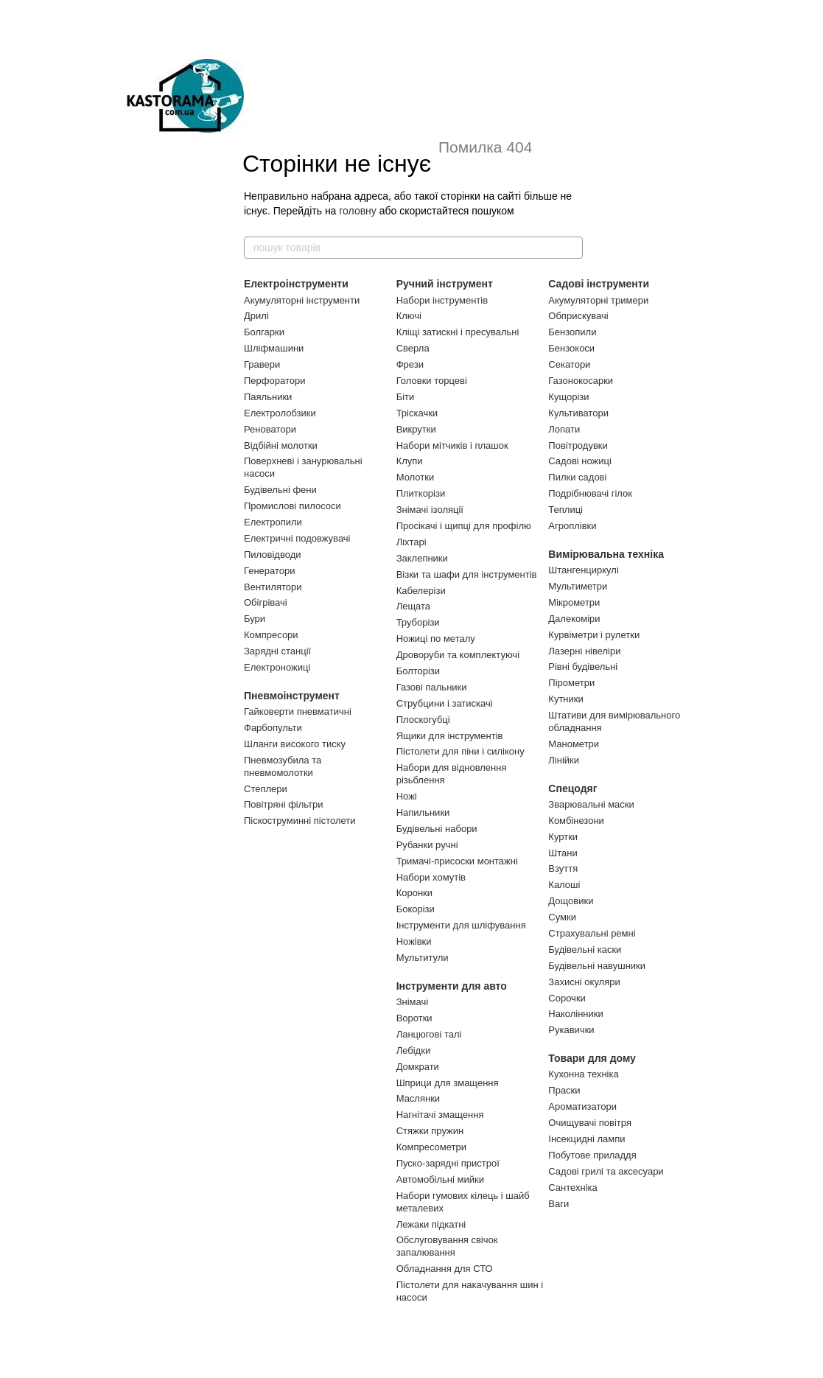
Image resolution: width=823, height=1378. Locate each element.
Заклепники (422, 558)
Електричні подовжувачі (297, 538)
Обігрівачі (265, 602)
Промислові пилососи (292, 505)
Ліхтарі (411, 542)
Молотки (415, 477)
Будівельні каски (584, 949)
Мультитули (422, 957)
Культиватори (578, 413)
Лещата (413, 606)
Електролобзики (280, 413)
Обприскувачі (578, 315)
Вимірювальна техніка (606, 554)
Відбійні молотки (281, 445)
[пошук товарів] (571, 248)
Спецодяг (572, 788)
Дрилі (256, 315)
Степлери (265, 788)
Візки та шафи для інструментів (466, 574)
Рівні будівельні (582, 666)
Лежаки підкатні (431, 1224)
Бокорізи (415, 908)
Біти (405, 396)
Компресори (271, 634)
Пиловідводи (272, 554)
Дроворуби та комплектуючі (457, 654)
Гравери (262, 364)
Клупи (409, 460)
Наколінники (575, 1013)
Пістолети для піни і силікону (460, 751)
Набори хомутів (431, 877)
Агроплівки (572, 525)
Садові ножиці (580, 460)
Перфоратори (274, 380)
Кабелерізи (421, 590)
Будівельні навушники (596, 965)
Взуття (563, 868)
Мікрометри (574, 602)
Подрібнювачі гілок (590, 493)
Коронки (414, 892)
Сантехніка (572, 1187)
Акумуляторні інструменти (302, 300)
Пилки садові (577, 477)
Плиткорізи (421, 493)
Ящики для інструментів (449, 735)
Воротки (414, 1018)
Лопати (564, 429)
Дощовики (570, 900)
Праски (564, 1090)
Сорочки (567, 998)
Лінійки (563, 760)
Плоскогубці (423, 719)
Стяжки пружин (430, 1130)
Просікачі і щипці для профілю (463, 525)
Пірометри (571, 682)
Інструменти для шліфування (461, 925)
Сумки (562, 917)
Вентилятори (272, 586)
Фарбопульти (273, 727)
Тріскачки (417, 413)
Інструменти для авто (451, 986)
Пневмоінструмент (292, 696)
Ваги (558, 1203)
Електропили (273, 522)
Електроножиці (277, 667)
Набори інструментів (442, 300)
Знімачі (412, 1001)
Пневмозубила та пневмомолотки (282, 766)
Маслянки (418, 1098)
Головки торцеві (431, 380)
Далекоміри (574, 618)
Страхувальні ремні (591, 933)
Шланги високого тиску (295, 743)
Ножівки (414, 941)
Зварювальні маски (591, 804)
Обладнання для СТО (444, 1268)
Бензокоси (571, 348)
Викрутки (416, 429)
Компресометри (431, 1147)
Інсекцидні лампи (586, 1138)
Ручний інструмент (444, 284)
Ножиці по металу (435, 638)
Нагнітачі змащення (440, 1114)
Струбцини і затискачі (444, 703)
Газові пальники (431, 687)
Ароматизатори (582, 1106)
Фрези (410, 364)
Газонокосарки (580, 380)
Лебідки (413, 1050)
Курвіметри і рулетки (594, 634)
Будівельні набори (436, 828)
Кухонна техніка (583, 1074)
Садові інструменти (598, 284)
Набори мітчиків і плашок (452, 445)
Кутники (565, 698)
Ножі (406, 796)
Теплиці (565, 509)
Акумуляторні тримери (598, 300)
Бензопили (572, 331)
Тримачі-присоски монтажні (457, 861)
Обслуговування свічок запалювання (447, 1246)
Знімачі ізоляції (429, 509)
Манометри (573, 743)
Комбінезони (576, 820)
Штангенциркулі (583, 570)
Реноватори (270, 429)
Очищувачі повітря (589, 1122)
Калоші (564, 884)
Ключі (408, 315)
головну (358, 211)
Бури (254, 618)
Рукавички (571, 1029)
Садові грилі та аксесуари (605, 1171)
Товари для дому (592, 1058)
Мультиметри (577, 586)
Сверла (413, 348)
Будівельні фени (280, 489)
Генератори (269, 570)
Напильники (423, 812)
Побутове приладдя (592, 1155)
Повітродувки (577, 445)
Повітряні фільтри (283, 804)
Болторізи (418, 670)
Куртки (563, 836)
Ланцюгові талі (429, 1034)
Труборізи (418, 622)
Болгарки (264, 331)
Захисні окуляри (584, 981)
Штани (562, 852)
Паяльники (268, 396)
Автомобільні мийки (440, 1179)
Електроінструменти (296, 284)
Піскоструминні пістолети (300, 820)
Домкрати (417, 1066)
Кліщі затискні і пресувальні (457, 331)
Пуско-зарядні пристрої (448, 1163)
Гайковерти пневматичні (297, 711)
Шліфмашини (274, 348)
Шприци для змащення (447, 1082)
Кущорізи (568, 396)
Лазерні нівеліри (584, 651)
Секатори (569, 364)
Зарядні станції (277, 651)
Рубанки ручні (427, 844)
